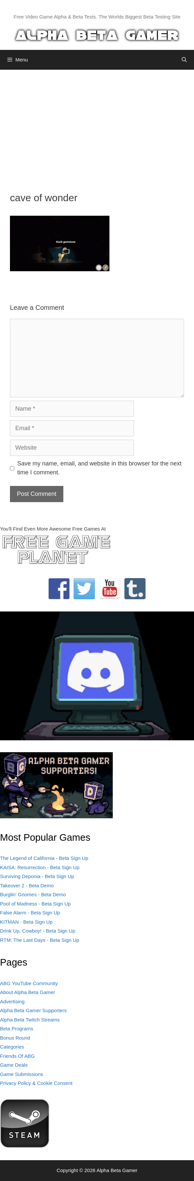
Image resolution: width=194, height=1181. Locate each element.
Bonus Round (15, 1038)
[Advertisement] (97, 126)
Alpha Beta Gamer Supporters (33, 1010)
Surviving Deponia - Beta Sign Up (37, 876)
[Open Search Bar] (184, 60)
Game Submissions (21, 1074)
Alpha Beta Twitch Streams (30, 1019)
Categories (12, 1047)
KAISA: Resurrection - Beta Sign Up (39, 867)
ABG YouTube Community (29, 983)
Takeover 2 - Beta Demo (27, 885)
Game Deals (14, 1065)
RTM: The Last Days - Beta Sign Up (39, 940)
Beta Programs (16, 1028)
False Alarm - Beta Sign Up (30, 912)
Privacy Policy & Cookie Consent (36, 1083)
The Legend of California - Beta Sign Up (44, 858)
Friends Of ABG (17, 1056)
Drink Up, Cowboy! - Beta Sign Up (37, 931)
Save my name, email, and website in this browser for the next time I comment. (99, 468)
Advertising (12, 1001)
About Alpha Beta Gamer (27, 992)
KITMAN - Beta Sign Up (26, 922)
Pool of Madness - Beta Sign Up (35, 903)
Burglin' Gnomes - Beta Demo (33, 894)
